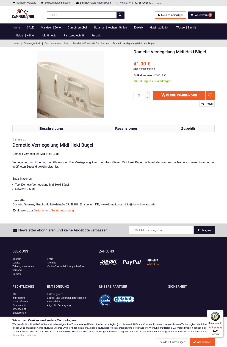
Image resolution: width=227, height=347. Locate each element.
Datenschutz (19, 305)
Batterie (39, 210)
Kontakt (16, 258)
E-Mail (83, 2)
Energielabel (53, 301)
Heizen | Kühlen (25, 35)
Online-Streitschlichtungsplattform (66, 266)
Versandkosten (147, 68)
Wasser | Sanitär (186, 27)
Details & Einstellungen (172, 342)
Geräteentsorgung (62, 210)
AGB (14, 294)
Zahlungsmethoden (23, 266)
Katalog (16, 273)
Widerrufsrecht (20, 301)
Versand (17, 270)
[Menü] (221, 312)
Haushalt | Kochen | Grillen (110, 27)
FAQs (50, 258)
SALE (30, 27)
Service (16, 262)
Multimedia (49, 35)
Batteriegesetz (55, 294)
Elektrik (138, 27)
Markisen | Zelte (51, 27)
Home (16, 27)
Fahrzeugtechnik (74, 35)
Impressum (18, 297)
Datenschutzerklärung (24, 335)
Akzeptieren (202, 342)
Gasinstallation (159, 27)
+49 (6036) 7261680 (140, 2)
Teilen (207, 103)
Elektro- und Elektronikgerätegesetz (66, 297)
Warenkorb (179, 95)
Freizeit (96, 35)
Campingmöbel (77, 27)
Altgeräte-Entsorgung (59, 305)
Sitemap (51, 262)
